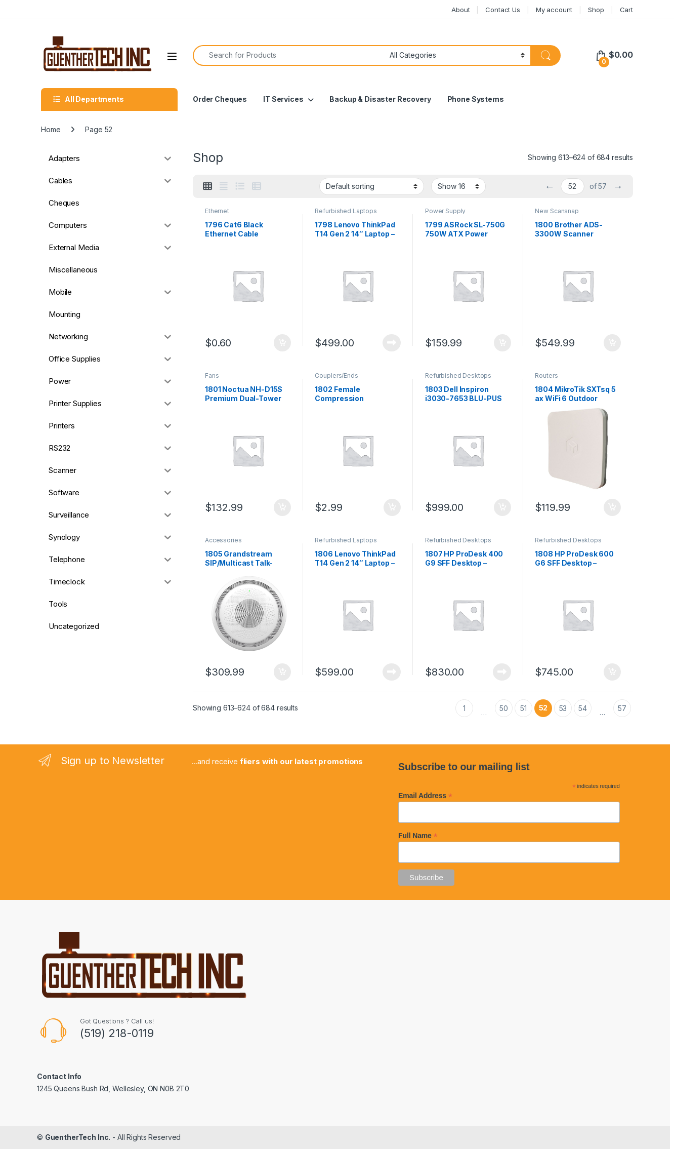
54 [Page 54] (582, 708)
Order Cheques (220, 99)
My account (554, 10)
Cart (626, 10)
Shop (596, 10)
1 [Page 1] (464, 708)
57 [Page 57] (622, 708)
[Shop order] (371, 186)
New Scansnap (556, 211)
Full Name (417, 835)
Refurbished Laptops (345, 211)
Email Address (425, 795)
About (460, 10)
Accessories (223, 540)
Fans (212, 375)
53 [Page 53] (563, 708)
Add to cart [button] (282, 342)
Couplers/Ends (336, 375)
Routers (546, 375)
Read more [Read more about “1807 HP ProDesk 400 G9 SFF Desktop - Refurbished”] (502, 672)
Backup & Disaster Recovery (380, 99)
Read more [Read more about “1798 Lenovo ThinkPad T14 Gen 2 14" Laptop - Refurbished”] (392, 342)
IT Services (283, 99)
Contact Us (502, 10)
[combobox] (288, 55)
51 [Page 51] (523, 708)
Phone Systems (475, 99)
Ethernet (217, 211)
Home (50, 129)
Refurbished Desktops (458, 375)
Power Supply (445, 211)
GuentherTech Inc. (78, 1137)
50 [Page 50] (503, 708)
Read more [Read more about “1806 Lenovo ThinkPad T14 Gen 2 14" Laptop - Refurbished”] (392, 672)
